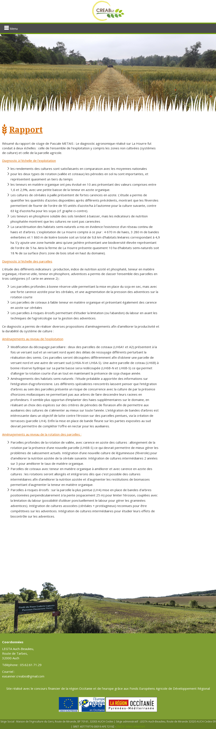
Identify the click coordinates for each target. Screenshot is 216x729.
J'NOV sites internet (130, 726)
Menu (11, 28)
